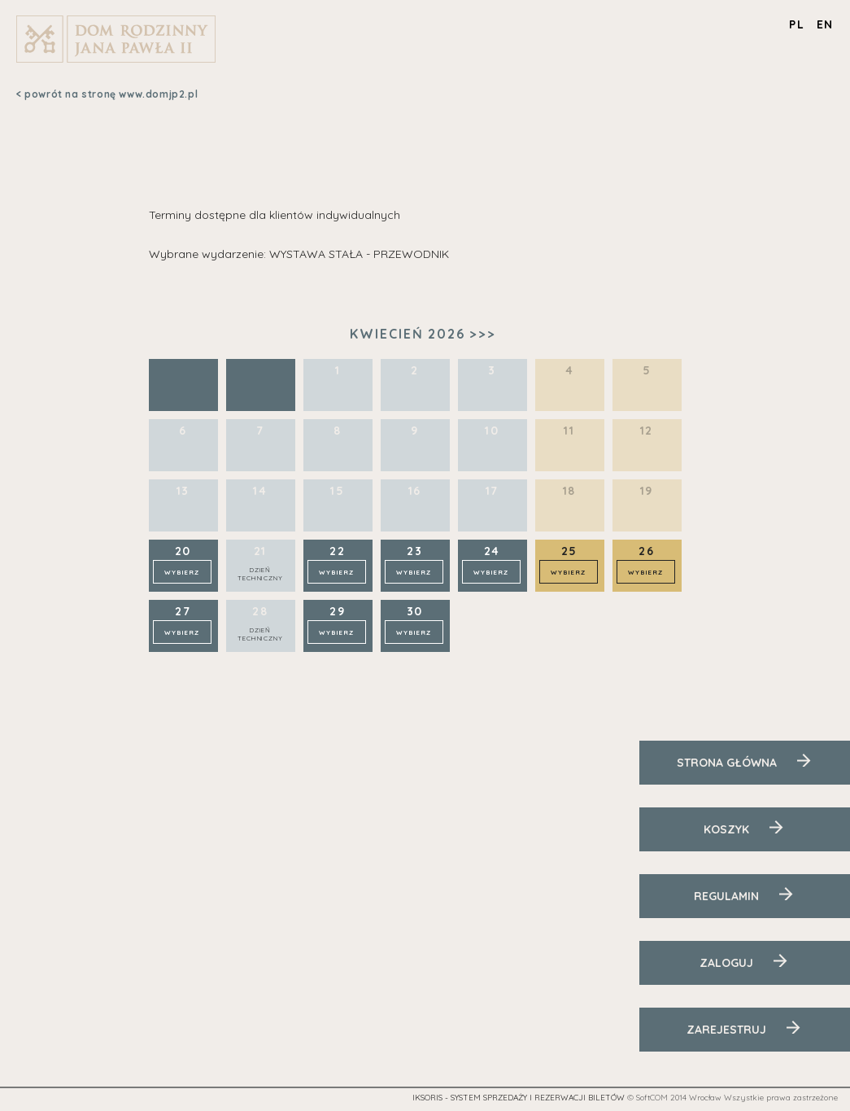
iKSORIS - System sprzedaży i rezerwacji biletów (518, 1097)
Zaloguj (726, 963)
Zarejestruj (726, 1029)
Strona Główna (727, 762)
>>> (482, 334)
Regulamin (726, 896)
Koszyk (726, 829)
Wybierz (182, 572)
